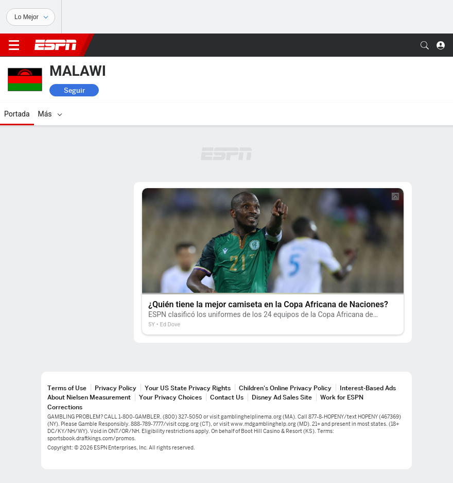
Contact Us (226, 397)
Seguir (74, 90)
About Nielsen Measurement (89, 397)
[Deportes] (31, 17)
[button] (425, 45)
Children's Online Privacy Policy (285, 388)
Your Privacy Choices (170, 397)
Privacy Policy (115, 388)
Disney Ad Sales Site (282, 397)
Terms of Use (66, 388)
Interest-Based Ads (368, 388)
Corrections (64, 407)
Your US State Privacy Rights (188, 388)
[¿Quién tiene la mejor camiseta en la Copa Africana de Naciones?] (273, 261)
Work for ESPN (341, 397)
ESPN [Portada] (55, 45)
